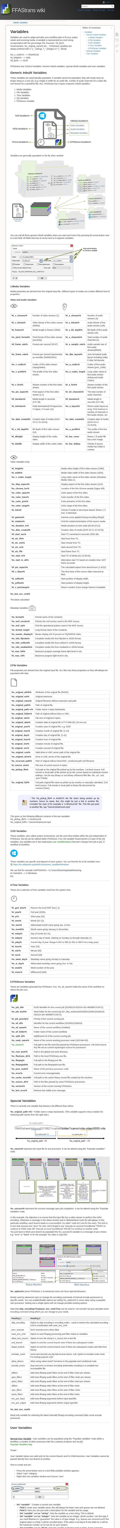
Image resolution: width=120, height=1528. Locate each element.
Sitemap (110, 10)
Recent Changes (84, 10)
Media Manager (99, 10)
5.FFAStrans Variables (97, 48)
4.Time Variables (95, 46)
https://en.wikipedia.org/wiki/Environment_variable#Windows (41, 864)
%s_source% (17, 1044)
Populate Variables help (21, 1444)
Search (112, 6)
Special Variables (93, 51)
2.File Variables (94, 40)
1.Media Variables (95, 37)
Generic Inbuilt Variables (96, 35)
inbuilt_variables (20, 23)
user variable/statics (61, 842)
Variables (88, 32)
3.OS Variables (94, 43)
